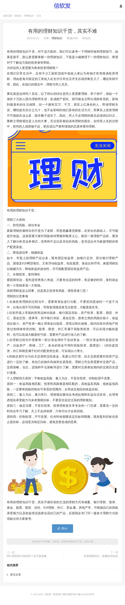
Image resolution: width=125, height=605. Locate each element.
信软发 (62, 6)
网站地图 (67, 594)
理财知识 (28, 15)
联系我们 (58, 594)
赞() (62, 528)
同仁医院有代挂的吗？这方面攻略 (27, 556)
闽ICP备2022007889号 (83, 594)
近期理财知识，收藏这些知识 (101, 556)
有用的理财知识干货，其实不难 (62, 31)
